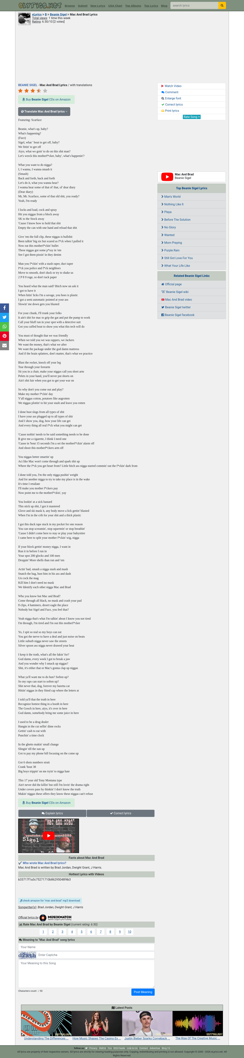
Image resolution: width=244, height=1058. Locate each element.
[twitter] (86, 1048)
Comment (169, 92)
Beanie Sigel (58, 14)
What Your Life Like (175, 265)
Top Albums (133, 5)
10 (129, 932)
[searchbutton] (222, 5)
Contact (143, 1048)
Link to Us (132, 1048)
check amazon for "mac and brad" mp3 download (50, 900)
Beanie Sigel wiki (174, 292)
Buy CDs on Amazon (46, 99)
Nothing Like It (172, 204)
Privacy (93, 1048)
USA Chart (115, 5)
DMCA (102, 1048)
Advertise (155, 1048)
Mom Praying (171, 242)
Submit (82, 5)
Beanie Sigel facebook (177, 315)
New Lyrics (97, 5)
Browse (70, 5)
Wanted (167, 235)
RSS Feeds (119, 1048)
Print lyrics (170, 111)
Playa (166, 212)
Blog (164, 5)
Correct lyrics (120, 813)
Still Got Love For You (177, 258)
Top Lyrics (151, 5)
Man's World (170, 196)
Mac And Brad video (176, 299)
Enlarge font (171, 98)
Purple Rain (170, 250)
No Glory (168, 227)
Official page (171, 284)
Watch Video (171, 86)
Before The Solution (176, 219)
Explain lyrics (52, 813)
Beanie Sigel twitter (176, 307)
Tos (110, 1048)
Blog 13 (166, 1048)
